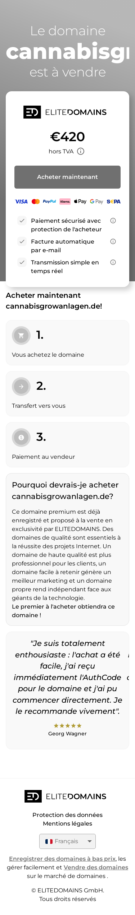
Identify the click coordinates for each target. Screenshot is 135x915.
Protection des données (67, 815)
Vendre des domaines (96, 867)
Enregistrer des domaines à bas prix (62, 858)
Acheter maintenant (67, 177)
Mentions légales (67, 823)
